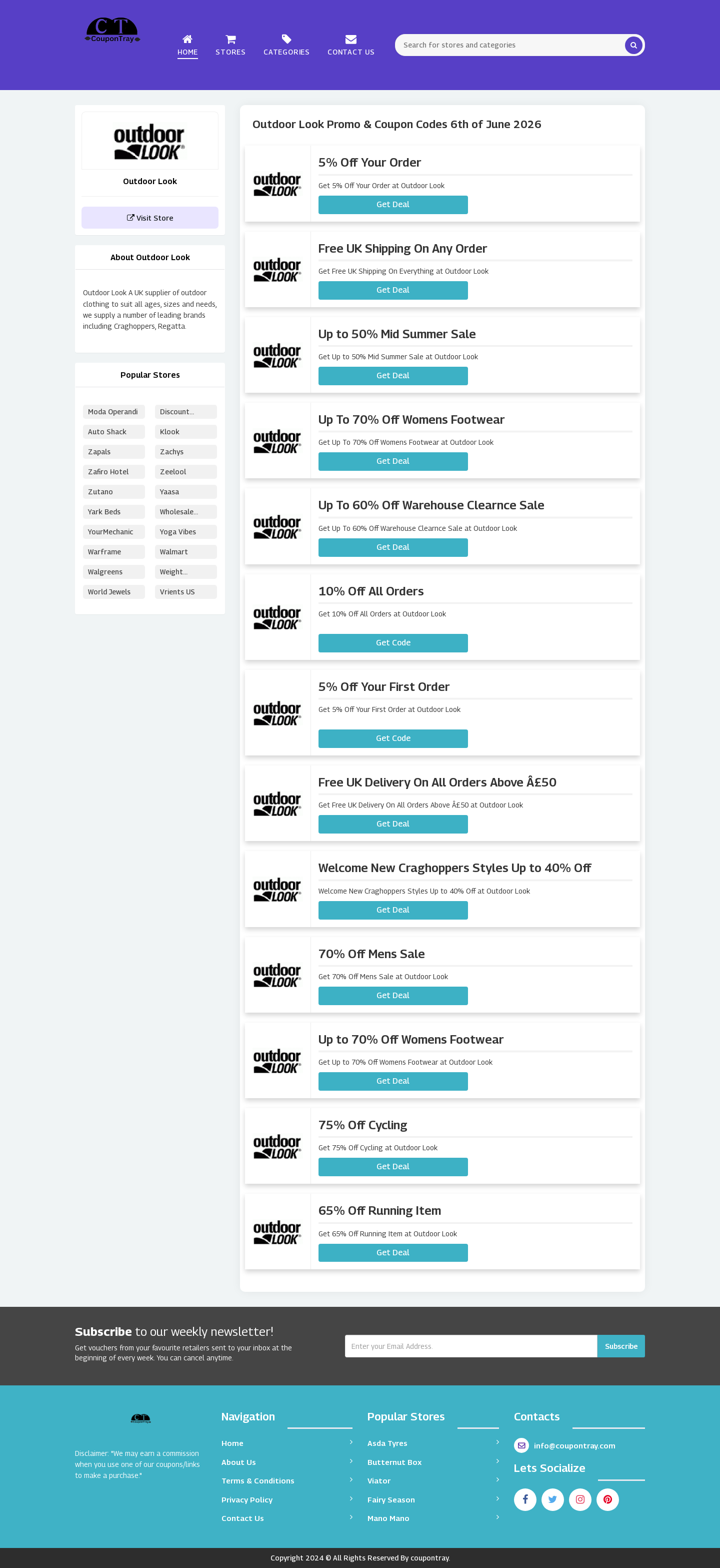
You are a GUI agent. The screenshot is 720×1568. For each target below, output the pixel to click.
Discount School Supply (183, 413)
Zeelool (173, 471)
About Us (287, 1461)
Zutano (100, 491)
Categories (287, 45)
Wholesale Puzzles (177, 513)
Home (188, 45)
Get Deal (393, 204)
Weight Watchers (175, 573)
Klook (170, 431)
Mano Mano (433, 1517)
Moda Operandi (113, 411)
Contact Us (351, 45)
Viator (433, 1480)
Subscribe (621, 1346)
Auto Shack (107, 431)
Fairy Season (433, 1499)
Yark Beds (104, 511)
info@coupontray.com (565, 1445)
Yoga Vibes (178, 531)
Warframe (104, 551)
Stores (231, 45)
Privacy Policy (287, 1499)
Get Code (393, 642)
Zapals (99, 451)
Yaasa (169, 491)
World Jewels (109, 591)
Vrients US (177, 591)
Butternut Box (433, 1461)
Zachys (172, 451)
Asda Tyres (433, 1442)
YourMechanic (110, 531)
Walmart (174, 551)
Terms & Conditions (287, 1480)
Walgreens (105, 571)
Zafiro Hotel (108, 471)
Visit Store (150, 217)
